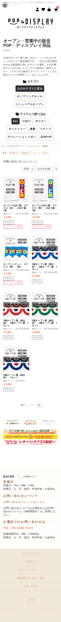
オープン (26, 146)
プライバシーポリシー (30, 569)
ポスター (41, 121)
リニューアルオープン (30, 104)
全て (4, 146)
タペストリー (17, 128)
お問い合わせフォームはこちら (24, 502)
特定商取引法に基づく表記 (30, 578)
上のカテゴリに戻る (30, 88)
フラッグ (45, 128)
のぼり (26, 121)
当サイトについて (30, 553)
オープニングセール (30, 96)
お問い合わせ (30, 586)
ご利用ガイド (30, 561)
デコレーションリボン (22, 136)
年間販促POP (14, 146)
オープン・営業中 (40, 146)
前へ (23, 405)
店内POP (46, 136)
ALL (15, 121)
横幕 (33, 128)
